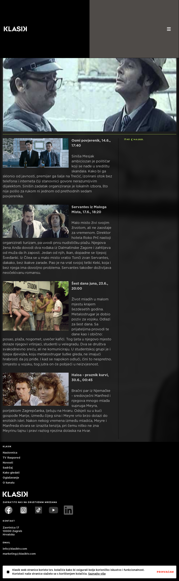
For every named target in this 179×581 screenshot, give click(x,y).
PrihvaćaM (165, 572)
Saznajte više (97, 574)
